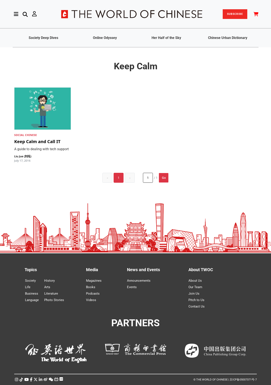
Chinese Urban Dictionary (227, 38)
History (49, 281)
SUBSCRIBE (235, 13)
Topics (31, 269)
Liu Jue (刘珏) (22, 156)
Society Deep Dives (43, 38)
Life (27, 287)
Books (90, 287)
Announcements (138, 281)
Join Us (193, 293)
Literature (51, 293)
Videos (91, 300)
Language (32, 300)
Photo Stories (54, 300)
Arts (47, 287)
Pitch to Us (196, 300)
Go (164, 177)
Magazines (94, 281)
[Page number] (148, 178)
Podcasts (93, 293)
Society (30, 281)
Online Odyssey (105, 38)
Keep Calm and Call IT (37, 141)
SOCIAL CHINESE (25, 135)
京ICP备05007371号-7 (243, 379)
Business (31, 293)
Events (132, 287)
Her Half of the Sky (166, 38)
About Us (195, 281)
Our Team (195, 287)
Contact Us (196, 306)
